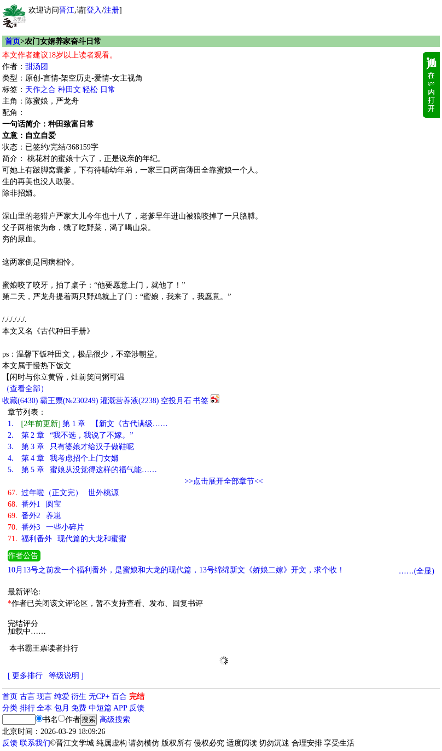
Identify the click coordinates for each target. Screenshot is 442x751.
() (20, 401)
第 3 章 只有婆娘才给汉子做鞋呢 (71, 447)
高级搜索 (115, 719)
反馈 (136, 708)
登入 (94, 10)
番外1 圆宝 (34, 504)
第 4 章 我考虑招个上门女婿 (63, 458)
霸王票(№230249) (69, 401)
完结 (136, 696)
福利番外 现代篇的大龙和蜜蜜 (67, 539)
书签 (200, 401)
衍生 (78, 696)
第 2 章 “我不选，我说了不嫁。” (70, 435)
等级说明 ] (66, 676)
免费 (78, 708)
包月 (61, 708)
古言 (27, 696)
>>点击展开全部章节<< (223, 481)
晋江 (66, 10)
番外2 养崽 (34, 516)
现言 (44, 696)
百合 (119, 696)
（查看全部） (25, 389)
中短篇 (100, 708)
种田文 (69, 89)
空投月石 (176, 401)
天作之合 (40, 89)
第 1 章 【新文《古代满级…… (88, 424)
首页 (12, 41)
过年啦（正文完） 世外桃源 (63, 493)
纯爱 (61, 696)
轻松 (90, 89)
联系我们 (35, 743)
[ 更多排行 (25, 676)
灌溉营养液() (129, 401)
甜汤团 (36, 66)
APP (120, 708)
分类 (10, 708)
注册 (111, 10)
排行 (27, 708)
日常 (107, 89)
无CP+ (99, 696)
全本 (44, 708)
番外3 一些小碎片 (46, 527)
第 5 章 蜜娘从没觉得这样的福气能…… (82, 470)
